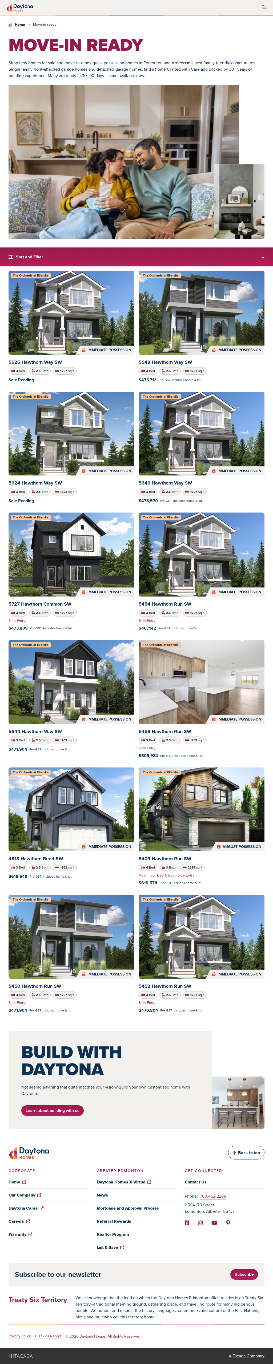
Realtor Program (113, 1234)
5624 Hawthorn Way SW (35, 482)
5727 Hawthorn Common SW (40, 604)
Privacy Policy (20, 1336)
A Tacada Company (246, 1356)
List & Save (110, 1247)
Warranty (20, 1234)
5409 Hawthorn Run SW (165, 858)
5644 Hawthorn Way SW (35, 731)
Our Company (25, 1195)
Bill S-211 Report (48, 1336)
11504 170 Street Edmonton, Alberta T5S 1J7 (210, 1208)
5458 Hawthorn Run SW (165, 731)
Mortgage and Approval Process (128, 1208)
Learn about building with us (52, 1110)
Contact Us (196, 1182)
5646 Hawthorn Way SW (165, 482)
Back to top (246, 1153)
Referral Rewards (114, 1221)
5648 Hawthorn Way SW (165, 362)
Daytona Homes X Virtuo (124, 1182)
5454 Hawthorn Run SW (165, 604)
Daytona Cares (26, 1208)
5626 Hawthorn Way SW (35, 362)
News (102, 1195)
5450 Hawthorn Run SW (35, 986)
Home (20, 24)
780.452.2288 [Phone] (213, 1196)
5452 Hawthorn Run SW (165, 986)
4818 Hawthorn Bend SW (36, 858)
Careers (19, 1221)
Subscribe (244, 1274)
